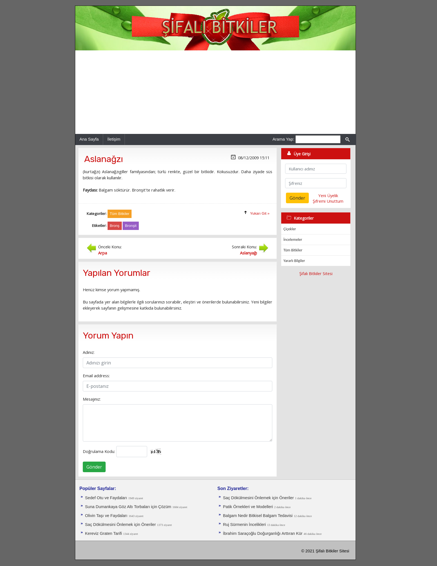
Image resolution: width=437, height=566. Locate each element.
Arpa (102, 253)
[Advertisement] (215, 92)
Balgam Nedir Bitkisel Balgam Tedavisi (258, 515)
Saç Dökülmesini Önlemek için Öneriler (120, 524)
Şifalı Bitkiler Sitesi (315, 273)
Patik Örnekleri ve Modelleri (248, 506)
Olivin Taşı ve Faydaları (106, 515)
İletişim (113, 139)
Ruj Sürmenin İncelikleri (244, 524)
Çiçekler (289, 229)
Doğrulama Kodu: (99, 451)
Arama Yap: (283, 139)
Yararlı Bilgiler (294, 260)
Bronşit (130, 226)
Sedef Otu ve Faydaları (106, 498)
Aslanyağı (248, 253)
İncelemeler (292, 239)
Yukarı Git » (260, 213)
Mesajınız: (92, 399)
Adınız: (88, 352)
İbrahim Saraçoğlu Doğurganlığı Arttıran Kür (262, 533)
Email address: (96, 375)
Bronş (115, 226)
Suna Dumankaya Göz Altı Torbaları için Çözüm (128, 506)
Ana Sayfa (89, 139)
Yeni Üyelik (328, 195)
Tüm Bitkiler (292, 250)
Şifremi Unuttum (328, 201)
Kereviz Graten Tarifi (103, 533)
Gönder (94, 467)
